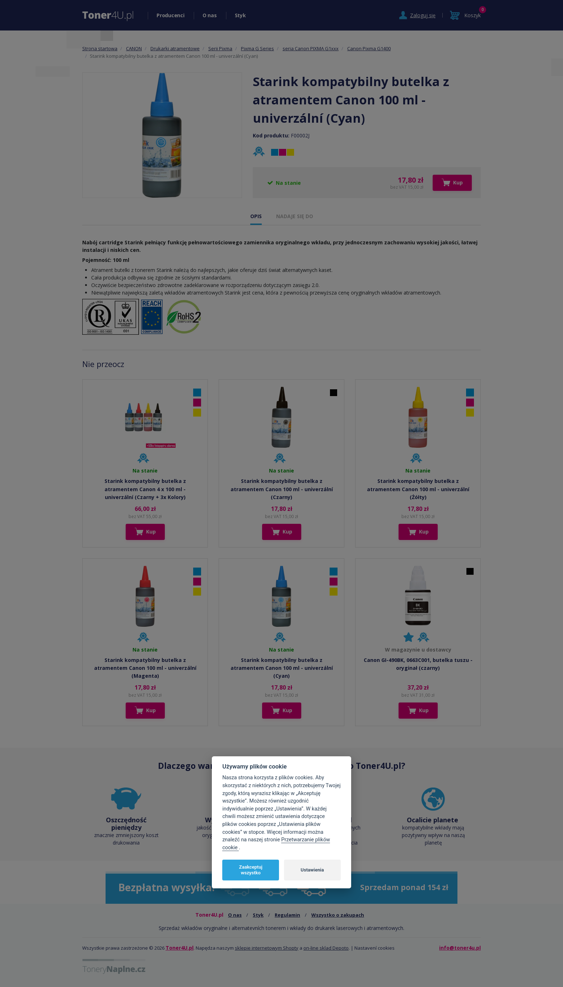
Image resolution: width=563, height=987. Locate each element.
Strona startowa (99, 48)
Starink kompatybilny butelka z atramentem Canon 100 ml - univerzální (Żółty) (418, 489)
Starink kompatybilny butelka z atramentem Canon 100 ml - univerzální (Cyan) (282, 668)
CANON (134, 48)
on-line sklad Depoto (326, 948)
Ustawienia (312, 870)
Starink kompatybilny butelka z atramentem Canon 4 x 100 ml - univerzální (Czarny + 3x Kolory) (145, 489)
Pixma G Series (257, 48)
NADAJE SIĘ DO (294, 216)
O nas (210, 15)
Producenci (171, 15)
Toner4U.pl (180, 947)
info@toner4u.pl (460, 947)
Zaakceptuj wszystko (250, 869)
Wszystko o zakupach (337, 915)
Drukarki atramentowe (175, 48)
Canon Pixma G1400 (369, 48)
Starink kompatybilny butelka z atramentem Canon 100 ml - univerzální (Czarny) (282, 489)
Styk (240, 15)
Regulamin (287, 915)
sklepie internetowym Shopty (266, 948)
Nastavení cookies (374, 948)
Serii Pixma (220, 48)
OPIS (256, 216)
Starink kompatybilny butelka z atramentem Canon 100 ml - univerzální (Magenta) (145, 668)
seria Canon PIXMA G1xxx (311, 48)
